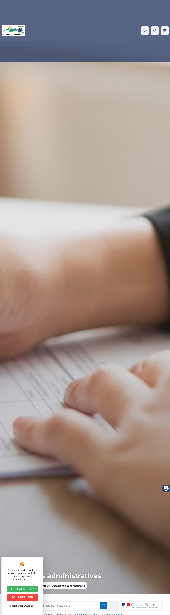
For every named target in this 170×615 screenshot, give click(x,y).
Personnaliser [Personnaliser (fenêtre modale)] (22, 605)
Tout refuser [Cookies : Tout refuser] (22, 597)
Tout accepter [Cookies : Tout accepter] (22, 589)
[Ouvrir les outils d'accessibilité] (166, 488)
